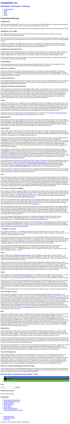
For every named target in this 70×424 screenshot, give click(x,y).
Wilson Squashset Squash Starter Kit (13, 410)
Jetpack (14, 294)
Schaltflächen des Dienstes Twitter (22, 255)
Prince (5, 13)
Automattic (57, 294)
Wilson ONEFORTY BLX (10, 408)
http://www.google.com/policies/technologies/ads (40, 163)
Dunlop (6, 10)
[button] (7, 377)
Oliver (5, 12)
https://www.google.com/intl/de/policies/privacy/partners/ (31, 161)
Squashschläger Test (9, 9)
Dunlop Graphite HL (9, 403)
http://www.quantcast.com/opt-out (29, 307)
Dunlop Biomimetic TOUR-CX (12, 401)
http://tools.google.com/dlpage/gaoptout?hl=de (13, 157)
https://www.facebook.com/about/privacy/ (37, 219)
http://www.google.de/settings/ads (18, 164)
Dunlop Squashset (8, 404)
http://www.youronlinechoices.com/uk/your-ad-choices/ (24, 114)
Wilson (5, 15)
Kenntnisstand (35, 203)
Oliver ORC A (7, 405)
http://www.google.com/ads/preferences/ (21, 166)
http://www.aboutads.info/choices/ (58, 113)
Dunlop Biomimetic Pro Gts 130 (12, 400)
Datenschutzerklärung (9, 418)
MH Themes (26, 422)
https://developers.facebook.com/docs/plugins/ (23, 196)
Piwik (14, 177)
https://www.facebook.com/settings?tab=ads (17, 226)
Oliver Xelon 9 (7, 407)
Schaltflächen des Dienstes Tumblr (22, 274)
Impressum (6, 419)
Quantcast (51, 295)
